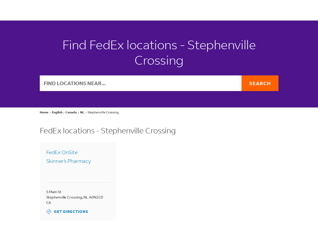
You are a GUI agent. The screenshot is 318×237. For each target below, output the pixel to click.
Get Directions (67, 211)
